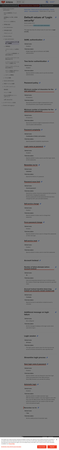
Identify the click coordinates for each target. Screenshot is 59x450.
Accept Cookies (41, 447)
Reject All (52, 447)
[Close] (56, 440)
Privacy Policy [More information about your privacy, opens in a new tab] (12, 444)
